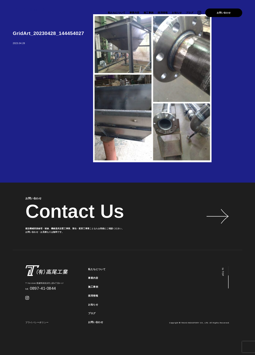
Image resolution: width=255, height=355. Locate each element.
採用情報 (163, 12)
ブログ (189, 12)
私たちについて (116, 12)
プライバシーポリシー (37, 322)
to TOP (223, 272)
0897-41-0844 (40, 288)
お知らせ (177, 12)
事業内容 (135, 12)
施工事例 (149, 12)
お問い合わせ (224, 12)
